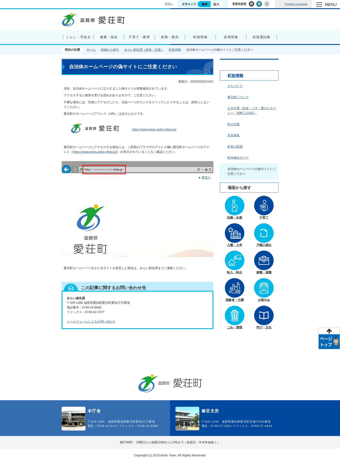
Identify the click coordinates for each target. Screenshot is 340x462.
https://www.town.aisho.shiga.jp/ (154, 129)
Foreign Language (296, 4)
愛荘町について (238, 97)
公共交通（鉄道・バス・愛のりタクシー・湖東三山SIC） (251, 110)
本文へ (169, 3)
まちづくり (235, 86)
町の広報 (233, 124)
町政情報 (175, 49)
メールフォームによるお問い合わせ (91, 321)
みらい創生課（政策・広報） (144, 49)
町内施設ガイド (238, 157)
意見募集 (233, 135)
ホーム (91, 49)
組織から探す (110, 49)
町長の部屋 (235, 146)
